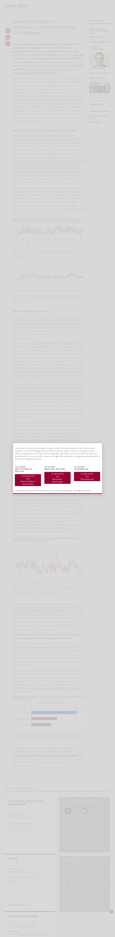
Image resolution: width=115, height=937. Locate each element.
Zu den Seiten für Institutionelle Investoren (27, 480)
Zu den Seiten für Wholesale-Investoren (57, 478)
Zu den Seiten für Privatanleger (87, 476)
